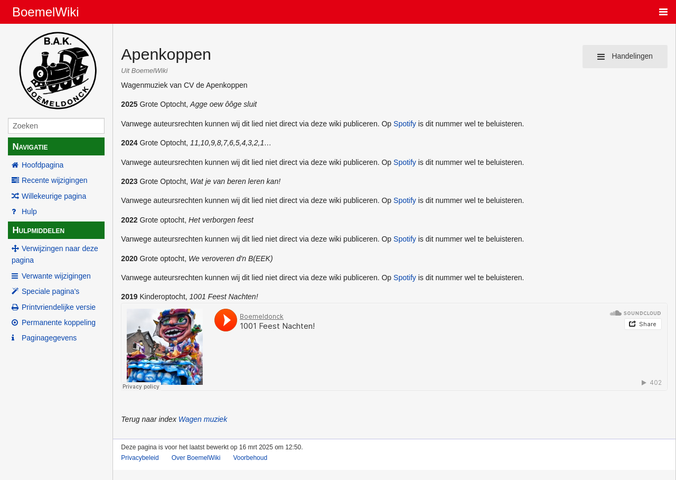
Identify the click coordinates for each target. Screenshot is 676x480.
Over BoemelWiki (196, 457)
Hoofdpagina (42, 165)
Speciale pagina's (50, 291)
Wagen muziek (203, 419)
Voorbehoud (250, 457)
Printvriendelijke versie (59, 307)
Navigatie (30, 147)
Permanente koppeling (59, 322)
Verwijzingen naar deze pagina (55, 254)
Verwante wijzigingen (56, 276)
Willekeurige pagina (54, 196)
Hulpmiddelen (38, 230)
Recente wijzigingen (55, 180)
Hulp (29, 211)
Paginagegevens (49, 338)
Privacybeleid (139, 457)
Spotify (404, 123)
